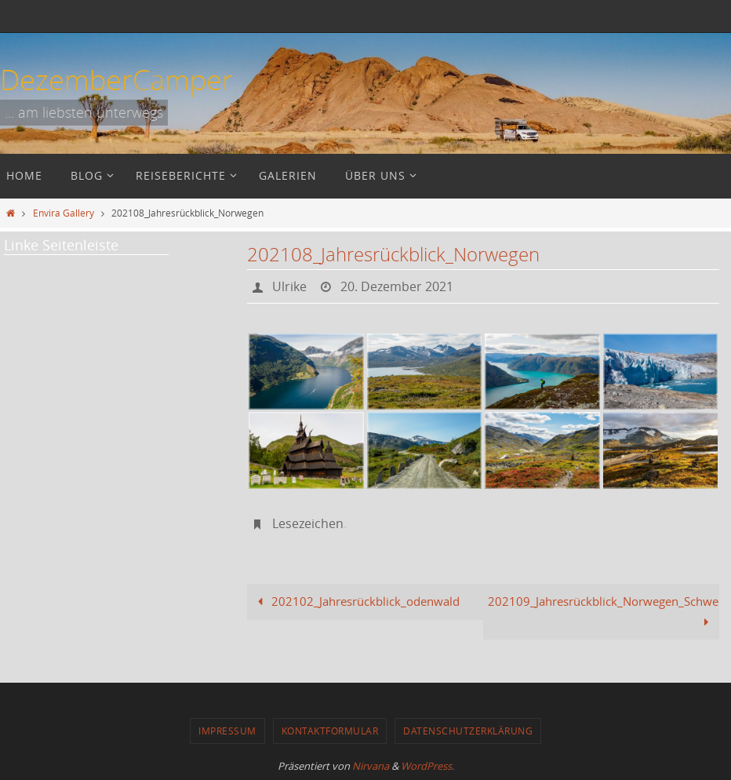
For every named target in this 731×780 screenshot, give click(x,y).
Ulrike (289, 286)
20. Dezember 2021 (396, 286)
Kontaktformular (330, 730)
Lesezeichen (308, 523)
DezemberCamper (116, 79)
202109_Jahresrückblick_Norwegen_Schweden (603, 611)
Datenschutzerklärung (468, 730)
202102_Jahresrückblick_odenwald (356, 601)
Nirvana (370, 766)
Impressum (227, 730)
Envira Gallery (63, 212)
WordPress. (427, 766)
